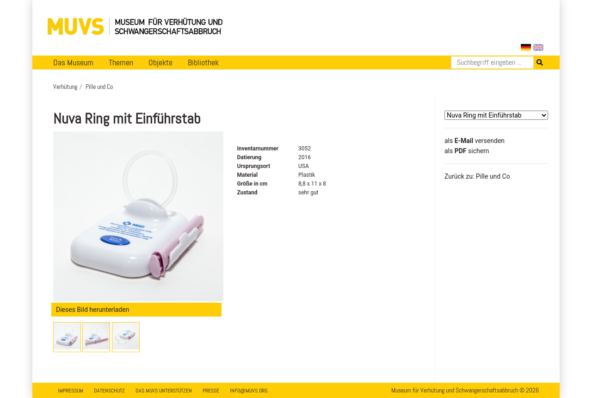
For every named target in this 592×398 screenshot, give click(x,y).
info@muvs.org (248, 390)
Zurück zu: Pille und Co (477, 176)
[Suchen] (492, 62)
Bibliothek (203, 62)
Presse (211, 390)
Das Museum (73, 62)
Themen (121, 62)
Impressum (70, 390)
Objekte (160, 62)
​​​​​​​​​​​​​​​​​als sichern (466, 151)
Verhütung (65, 86)
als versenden (474, 140)
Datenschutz (109, 390)
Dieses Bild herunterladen (92, 309)
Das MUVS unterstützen (164, 390)
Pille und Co (99, 86)
